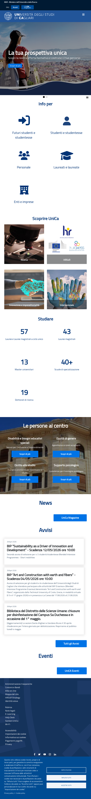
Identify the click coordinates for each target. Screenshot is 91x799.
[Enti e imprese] (24, 194)
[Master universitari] (24, 367)
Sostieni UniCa (11, 720)
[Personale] (24, 159)
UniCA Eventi (72, 671)
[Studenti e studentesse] (67, 125)
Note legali (10, 710)
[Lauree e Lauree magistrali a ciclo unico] (24, 337)
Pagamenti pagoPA (13, 740)
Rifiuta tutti (66, 777)
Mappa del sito (12, 694)
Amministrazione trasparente (18, 684)
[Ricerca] (24, 244)
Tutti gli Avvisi (71, 644)
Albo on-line (10, 690)
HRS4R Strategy (12, 697)
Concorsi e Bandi (12, 687)
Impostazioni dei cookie (15, 733)
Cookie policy (20, 793)
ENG (7, 7)
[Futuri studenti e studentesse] (24, 125)
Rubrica (8, 707)
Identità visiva (11, 701)
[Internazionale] (67, 289)
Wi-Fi (7, 724)
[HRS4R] (67, 244)
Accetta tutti (66, 785)
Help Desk (10, 717)
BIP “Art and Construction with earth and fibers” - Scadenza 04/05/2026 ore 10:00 (44, 584)
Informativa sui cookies (15, 737)
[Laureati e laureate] (67, 159)
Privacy (8, 744)
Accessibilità (10, 730)
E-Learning (10, 714)
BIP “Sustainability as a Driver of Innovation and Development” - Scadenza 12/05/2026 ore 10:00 (44, 552)
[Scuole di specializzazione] (67, 367)
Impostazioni (66, 770)
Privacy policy (9, 793)
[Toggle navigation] (84, 14)
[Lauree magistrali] (67, 337)
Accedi (15, 7)
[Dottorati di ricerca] (24, 398)
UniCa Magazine (70, 518)
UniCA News (27, 7)
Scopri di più (15, 65)
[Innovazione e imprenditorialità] (24, 289)
